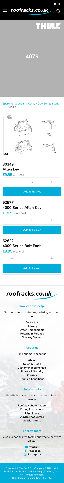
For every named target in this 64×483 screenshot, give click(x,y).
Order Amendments (32, 330)
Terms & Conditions (32, 379)
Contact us (32, 322)
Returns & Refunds (32, 334)
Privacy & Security (32, 371)
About (32, 360)
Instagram (34, 454)
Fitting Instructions (32, 409)
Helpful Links (32, 413)
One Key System (32, 337)
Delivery (32, 326)
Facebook (34, 451)
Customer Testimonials (32, 368)
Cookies (32, 375)
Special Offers (32, 420)
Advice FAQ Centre (32, 417)
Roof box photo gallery (32, 405)
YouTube (34, 447)
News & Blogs (32, 364)
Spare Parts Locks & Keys (18, 104)
